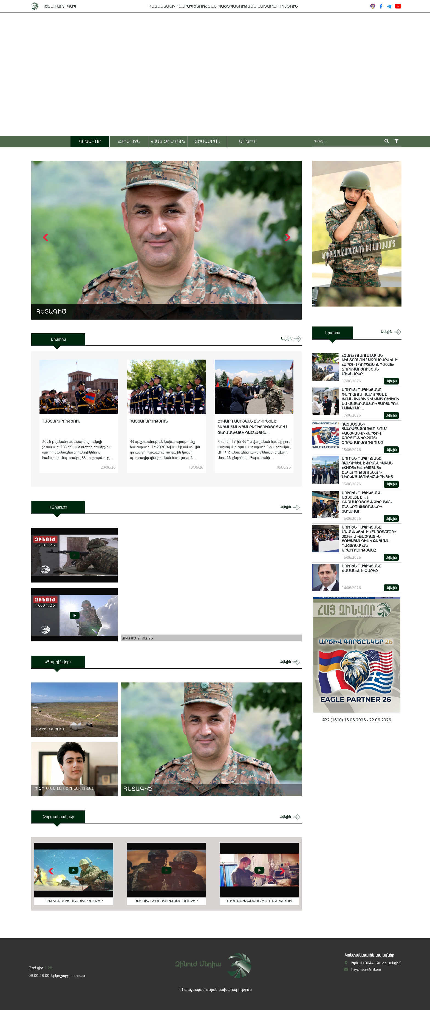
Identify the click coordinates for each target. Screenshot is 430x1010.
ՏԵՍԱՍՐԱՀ (207, 141)
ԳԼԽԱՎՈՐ (90, 141)
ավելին (291, 339)
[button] (287, 237)
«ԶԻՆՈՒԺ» (129, 141)
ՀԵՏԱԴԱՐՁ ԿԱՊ (59, 6)
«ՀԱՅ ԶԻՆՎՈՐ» (168, 141)
